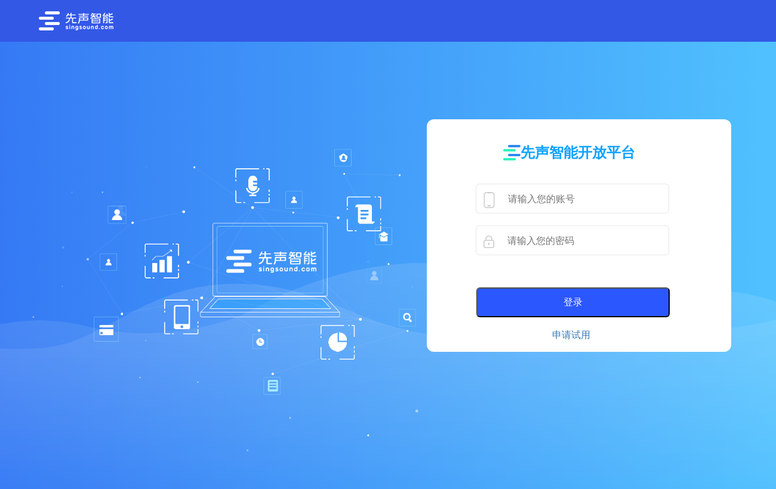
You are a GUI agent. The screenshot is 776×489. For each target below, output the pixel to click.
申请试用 (571, 335)
